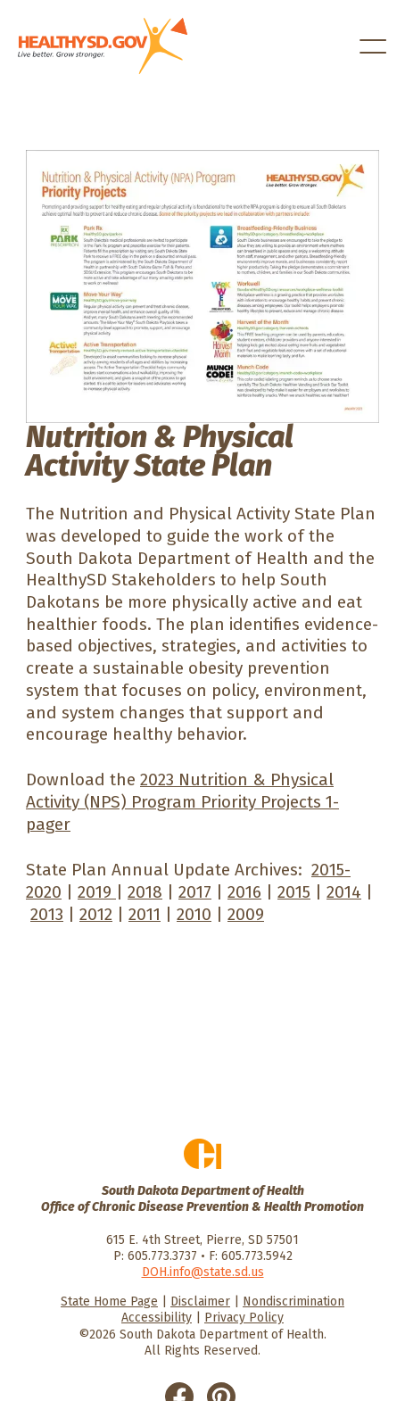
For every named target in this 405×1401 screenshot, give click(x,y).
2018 (145, 892)
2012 (95, 914)
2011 (144, 914)
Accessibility (156, 1317)
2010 (194, 914)
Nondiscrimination (293, 1301)
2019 (97, 892)
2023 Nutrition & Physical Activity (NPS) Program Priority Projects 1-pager (182, 801)
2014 (343, 892)
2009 (245, 914)
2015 (293, 892)
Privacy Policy (244, 1317)
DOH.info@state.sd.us (203, 1272)
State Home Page (109, 1301)
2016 (244, 892)
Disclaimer (200, 1301)
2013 (46, 914)
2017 (194, 892)
